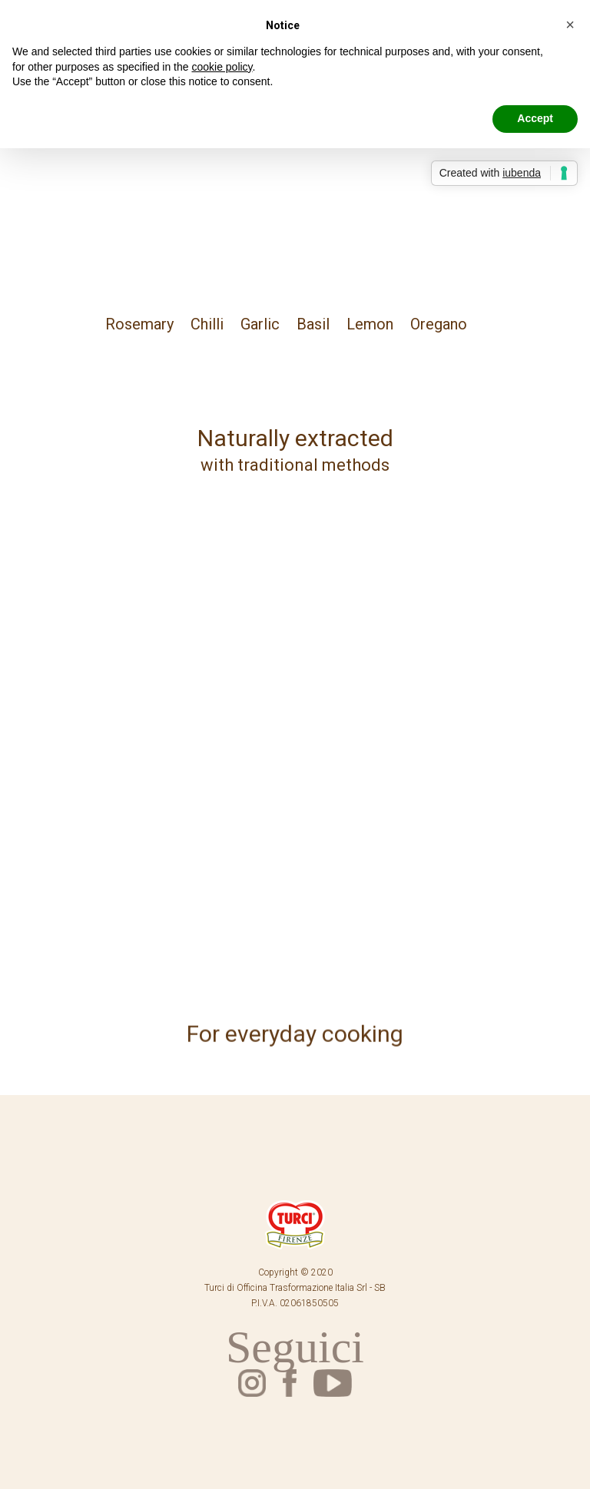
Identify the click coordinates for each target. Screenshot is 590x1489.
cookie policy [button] (221, 67)
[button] (570, 24)
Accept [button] (535, 118)
